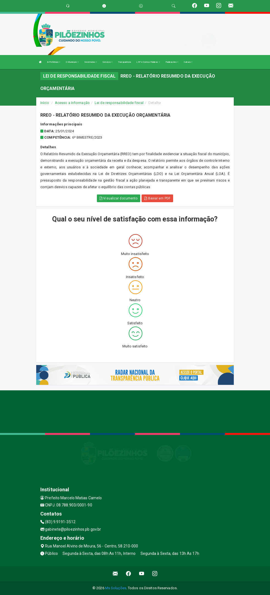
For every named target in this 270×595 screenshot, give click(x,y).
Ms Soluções (115, 588)
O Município (72, 62)
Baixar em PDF (157, 198)
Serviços (107, 62)
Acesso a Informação (72, 103)
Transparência (124, 62)
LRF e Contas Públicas (148, 62)
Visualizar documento (118, 198)
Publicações (171, 62)
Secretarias (90, 62)
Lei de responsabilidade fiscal (119, 103)
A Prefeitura (53, 62)
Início (44, 103)
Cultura (188, 62)
